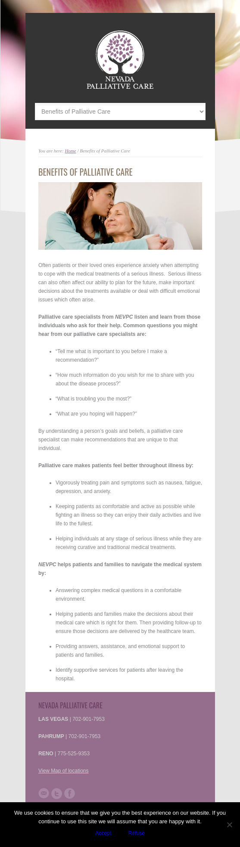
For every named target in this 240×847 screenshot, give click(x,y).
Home (70, 150)
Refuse (136, 833)
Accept (103, 833)
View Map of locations (63, 771)
